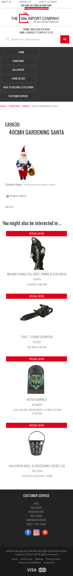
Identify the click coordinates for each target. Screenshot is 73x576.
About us (6, 1)
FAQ (36, 503)
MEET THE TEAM (36, 524)
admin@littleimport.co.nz (39, 32)
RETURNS (36, 516)
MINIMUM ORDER (36, 520)
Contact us (25, 1)
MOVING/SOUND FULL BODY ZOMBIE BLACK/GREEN (37, 274)
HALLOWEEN (18, 69)
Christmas (18, 61)
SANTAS (26, 106)
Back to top (26, 559)
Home (21, 52)
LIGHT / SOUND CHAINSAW (37, 337)
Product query (18, 195)
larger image (15, 184)
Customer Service (18, 96)
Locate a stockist (48, 1)
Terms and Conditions (29, 562)
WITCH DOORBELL (37, 399)
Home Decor (18, 78)
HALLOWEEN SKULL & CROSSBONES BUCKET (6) (37, 466)
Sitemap (39, 559)
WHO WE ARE (36, 511)
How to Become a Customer (18, 87)
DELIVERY (36, 507)
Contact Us (48, 562)
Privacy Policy (53, 559)
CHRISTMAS (14, 106)
